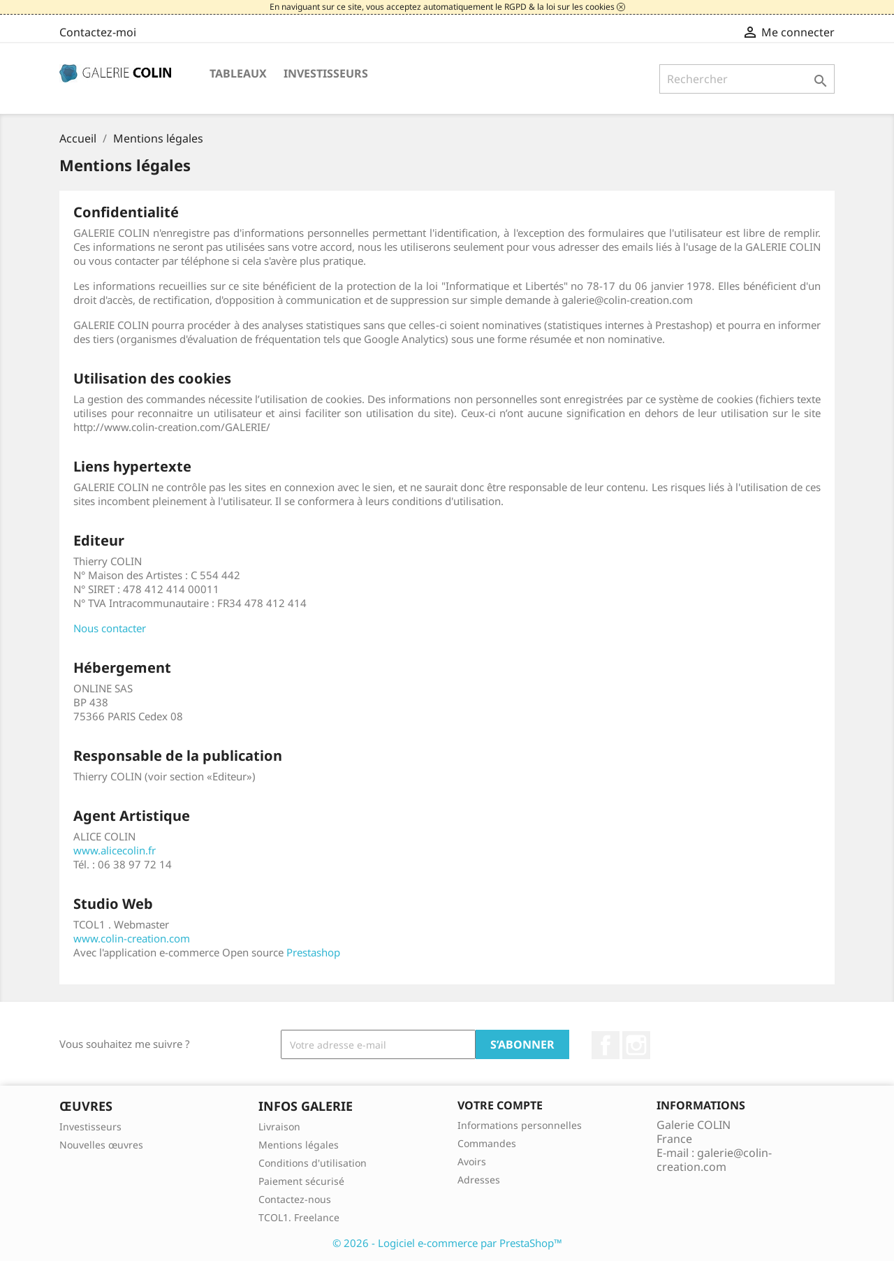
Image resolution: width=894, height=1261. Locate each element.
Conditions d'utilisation (312, 1162)
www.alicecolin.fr (114, 850)
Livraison (279, 1126)
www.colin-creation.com (131, 938)
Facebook (606, 1045)
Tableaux (238, 73)
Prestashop (313, 952)
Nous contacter (109, 628)
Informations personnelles (519, 1125)
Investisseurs (326, 73)
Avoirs (471, 1161)
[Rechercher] (747, 79)
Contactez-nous (294, 1199)
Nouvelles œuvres (101, 1144)
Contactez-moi (97, 32)
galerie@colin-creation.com (714, 1159)
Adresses (478, 1179)
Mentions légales (298, 1144)
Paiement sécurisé (301, 1181)
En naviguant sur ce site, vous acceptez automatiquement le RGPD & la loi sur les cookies (443, 7)
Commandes (486, 1143)
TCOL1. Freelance (298, 1217)
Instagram (636, 1045)
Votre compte (500, 1105)
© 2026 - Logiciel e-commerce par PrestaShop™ (447, 1243)
